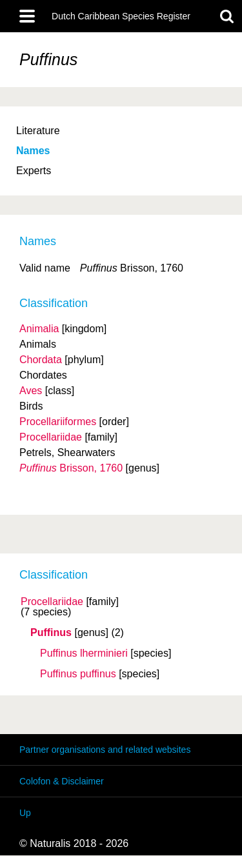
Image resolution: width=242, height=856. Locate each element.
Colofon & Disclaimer (61, 781)
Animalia (39, 328)
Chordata (40, 359)
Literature (38, 130)
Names (33, 150)
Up (25, 813)
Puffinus (51, 633)
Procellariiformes (57, 421)
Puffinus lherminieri (84, 653)
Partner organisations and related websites (104, 749)
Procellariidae (52, 602)
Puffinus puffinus (78, 674)
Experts (33, 170)
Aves (30, 390)
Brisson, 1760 (71, 468)
